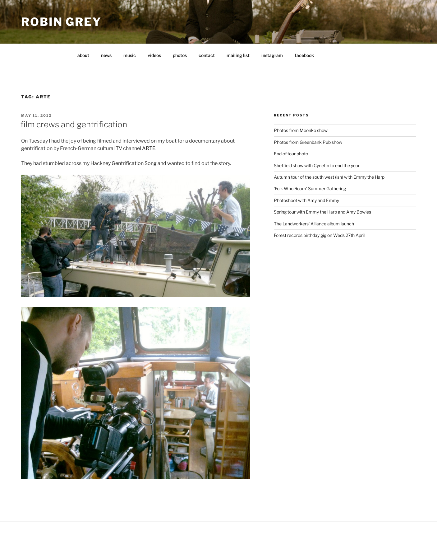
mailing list (238, 55)
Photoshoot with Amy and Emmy (306, 200)
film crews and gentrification (74, 124)
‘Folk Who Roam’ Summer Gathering (310, 188)
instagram (272, 55)
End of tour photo (291, 153)
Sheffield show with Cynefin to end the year (317, 165)
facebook (304, 55)
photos (180, 55)
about (83, 55)
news (106, 55)
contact (207, 55)
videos (154, 55)
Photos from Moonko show (301, 130)
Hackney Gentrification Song (123, 163)
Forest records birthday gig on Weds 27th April (319, 235)
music (129, 55)
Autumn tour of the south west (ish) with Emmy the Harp (329, 177)
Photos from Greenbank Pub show (308, 142)
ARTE (148, 148)
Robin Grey (61, 22)
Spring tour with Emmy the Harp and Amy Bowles (322, 211)
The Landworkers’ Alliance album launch (314, 223)
